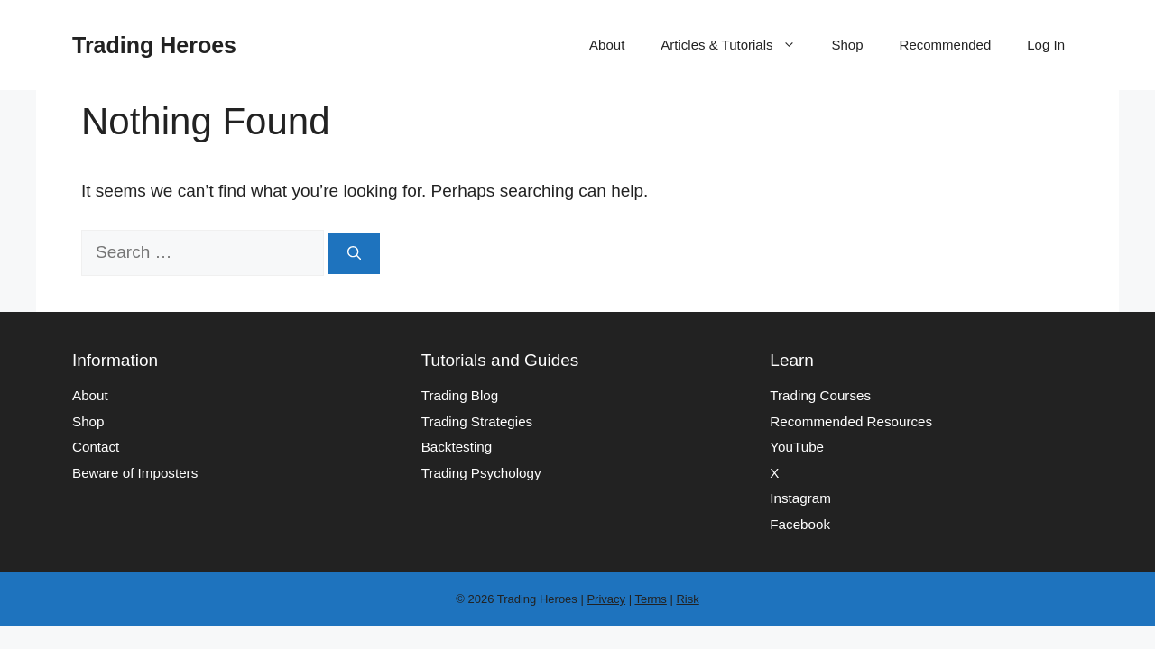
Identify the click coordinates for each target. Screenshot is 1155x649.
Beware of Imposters (135, 472)
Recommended (946, 44)
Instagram (800, 498)
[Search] (354, 253)
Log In (1046, 44)
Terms (650, 599)
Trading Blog (460, 395)
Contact (95, 446)
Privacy (606, 599)
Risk (687, 599)
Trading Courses (820, 395)
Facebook (800, 524)
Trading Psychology (481, 472)
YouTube (797, 446)
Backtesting (457, 446)
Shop (848, 44)
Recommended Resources (851, 421)
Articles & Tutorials (737, 45)
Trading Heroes (154, 45)
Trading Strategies (477, 421)
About (606, 44)
